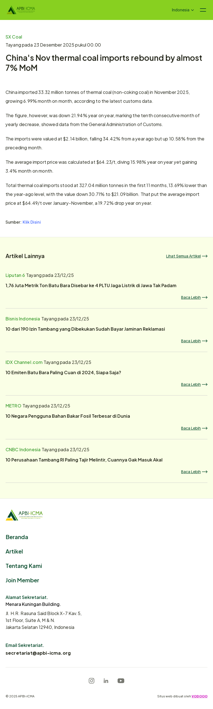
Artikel (14, 550)
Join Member (22, 579)
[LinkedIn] (106, 681)
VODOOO (199, 695)
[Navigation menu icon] (203, 10)
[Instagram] (91, 681)
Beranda (17, 536)
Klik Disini (32, 222)
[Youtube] (120, 680)
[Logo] (21, 10)
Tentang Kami (24, 565)
